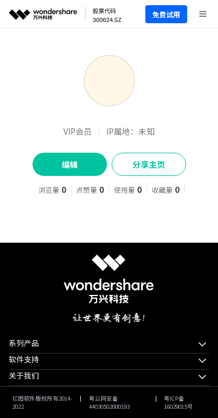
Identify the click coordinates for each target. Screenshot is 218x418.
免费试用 (166, 14)
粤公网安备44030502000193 (109, 402)
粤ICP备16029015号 (178, 402)
